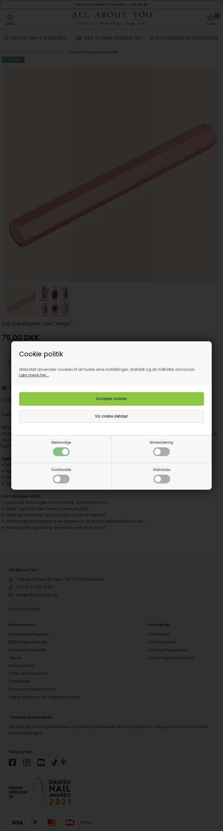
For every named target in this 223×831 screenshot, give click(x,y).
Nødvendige (61, 448)
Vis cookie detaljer (111, 416)
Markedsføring (161, 448)
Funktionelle (61, 475)
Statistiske (161, 475)
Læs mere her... (34, 375)
